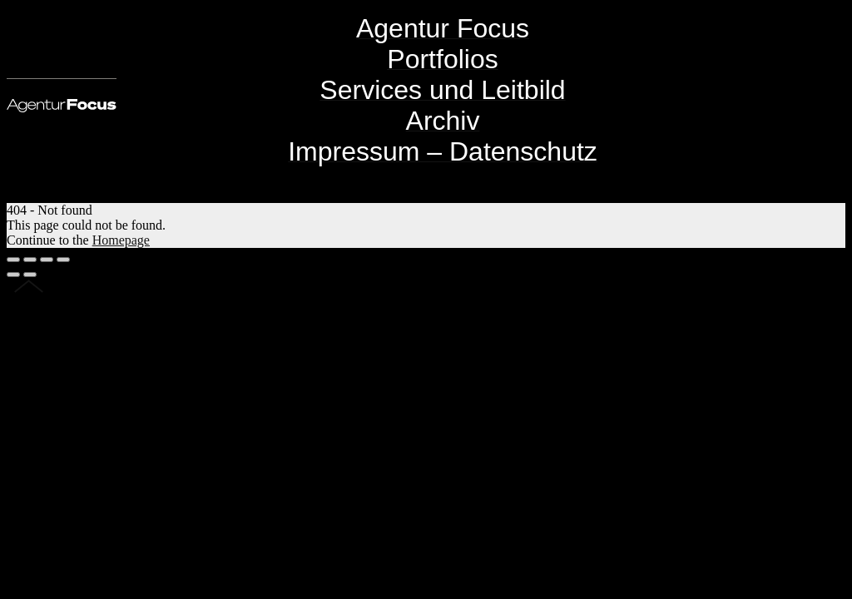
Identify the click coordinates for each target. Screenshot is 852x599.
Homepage (121, 240)
